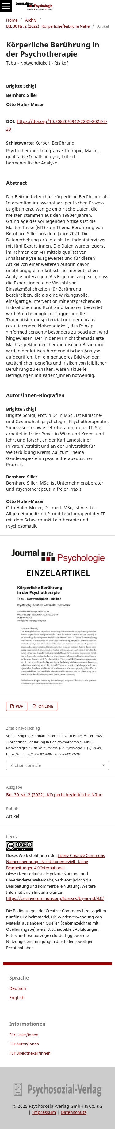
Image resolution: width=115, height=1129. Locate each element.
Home (11, 20)
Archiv (30, 20)
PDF (19, 706)
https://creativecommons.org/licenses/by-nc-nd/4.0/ (55, 898)
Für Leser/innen (23, 1034)
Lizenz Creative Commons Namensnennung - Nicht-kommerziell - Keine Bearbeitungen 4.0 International (55, 861)
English (17, 997)
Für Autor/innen (24, 1044)
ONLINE (45, 706)
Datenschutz (73, 1112)
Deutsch (17, 988)
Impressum (44, 1112)
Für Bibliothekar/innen (30, 1053)
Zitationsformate (25, 765)
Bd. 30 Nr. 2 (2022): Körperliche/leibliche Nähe (48, 26)
